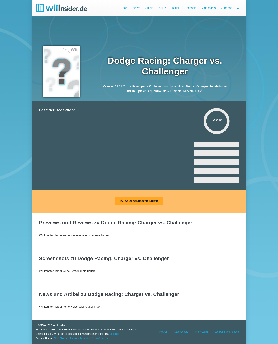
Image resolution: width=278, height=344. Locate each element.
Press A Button (100, 338)
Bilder (175, 7)
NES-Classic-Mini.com (66, 338)
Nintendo (114, 333)
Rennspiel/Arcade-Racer (211, 86)
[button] (238, 8)
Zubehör (226, 7)
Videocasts (209, 7)
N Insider (85, 338)
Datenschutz (181, 331)
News (136, 7)
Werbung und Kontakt (227, 331)
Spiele (149, 7)
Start (125, 7)
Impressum (201, 331)
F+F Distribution (173, 86)
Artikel (162, 7)
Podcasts (190, 7)
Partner (163, 331)
